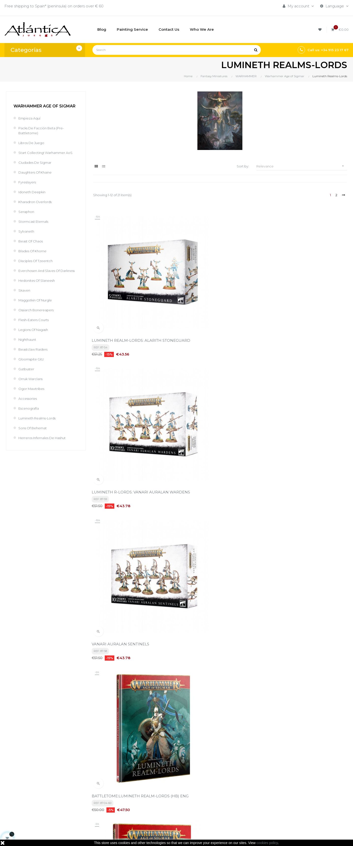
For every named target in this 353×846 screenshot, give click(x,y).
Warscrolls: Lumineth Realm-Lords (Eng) (304, 525)
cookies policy (267, 843)
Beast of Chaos (32, 246)
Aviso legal (160, 790)
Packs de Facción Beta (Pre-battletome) (45, 130)
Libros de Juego (33, 142)
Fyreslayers (28, 187)
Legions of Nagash (35, 339)
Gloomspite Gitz (32, 369)
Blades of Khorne (34, 255)
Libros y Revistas (224, 799)
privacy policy (109, 737)
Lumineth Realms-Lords (40, 428)
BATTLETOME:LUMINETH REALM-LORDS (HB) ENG (132, 414)
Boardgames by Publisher (232, 782)
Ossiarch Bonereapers (38, 319)
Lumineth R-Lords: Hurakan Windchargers (219, 525)
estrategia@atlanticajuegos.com (33, 810)
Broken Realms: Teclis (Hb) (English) (213, 634)
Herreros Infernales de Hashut (46, 447)
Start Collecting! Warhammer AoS (44, 155)
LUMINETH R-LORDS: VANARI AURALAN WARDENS (218, 300)
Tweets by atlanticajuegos (291, 781)
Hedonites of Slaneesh (39, 290)
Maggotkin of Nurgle (37, 310)
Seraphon (27, 216)
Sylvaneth (27, 236)
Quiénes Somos (165, 799)
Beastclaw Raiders (35, 359)
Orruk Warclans (32, 388)
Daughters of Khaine (37, 177)
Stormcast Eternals (35, 226)
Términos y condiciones (172, 782)
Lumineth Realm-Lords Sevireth (123, 525)
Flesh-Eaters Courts (36, 329)
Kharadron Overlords (37, 206)
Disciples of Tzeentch (38, 265)
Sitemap (217, 807)
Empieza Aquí (31, 118)
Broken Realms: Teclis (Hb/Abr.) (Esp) (301, 634)
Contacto (159, 807)
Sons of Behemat (34, 437)
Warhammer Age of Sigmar (44, 106)
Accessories (29, 408)
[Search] (176, 50)
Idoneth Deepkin (34, 196)
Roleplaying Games (226, 790)
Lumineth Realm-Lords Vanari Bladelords (305, 411)
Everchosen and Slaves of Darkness (42, 278)
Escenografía (30, 418)
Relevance (301, 166)
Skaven (25, 300)
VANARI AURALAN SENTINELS (296, 298)
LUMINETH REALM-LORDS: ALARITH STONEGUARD (128, 300)
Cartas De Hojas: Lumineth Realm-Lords (130, 634)
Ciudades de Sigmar (37, 167)
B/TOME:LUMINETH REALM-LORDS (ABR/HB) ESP (214, 414)
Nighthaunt (28, 349)
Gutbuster (27, 378)
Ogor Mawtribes (33, 398)
